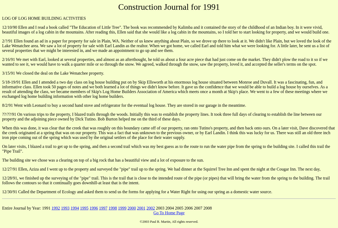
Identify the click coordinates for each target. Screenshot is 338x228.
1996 (94, 208)
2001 (141, 208)
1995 (84, 208)
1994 (75, 208)
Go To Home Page (169, 213)
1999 (122, 208)
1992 (56, 208)
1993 (65, 208)
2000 (132, 208)
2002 (151, 208)
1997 (103, 208)
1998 (113, 208)
